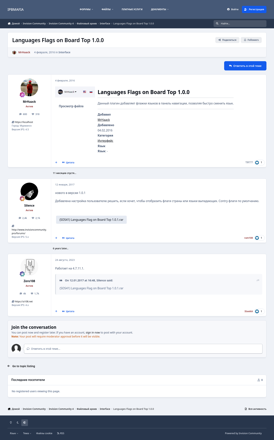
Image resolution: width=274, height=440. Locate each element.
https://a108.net (24, 301)
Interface (64, 52)
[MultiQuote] (56, 163)
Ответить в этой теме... (43, 348)
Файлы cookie (44, 433)
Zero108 (29, 281)
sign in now (93, 332)
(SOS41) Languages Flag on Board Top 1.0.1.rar (91, 220)
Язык (14, 433)
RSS (60, 433)
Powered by (243, 433)
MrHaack (29, 102)
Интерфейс (105, 141)
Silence (29, 206)
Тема (27, 433)
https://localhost (24, 122)
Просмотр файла (71, 106)
